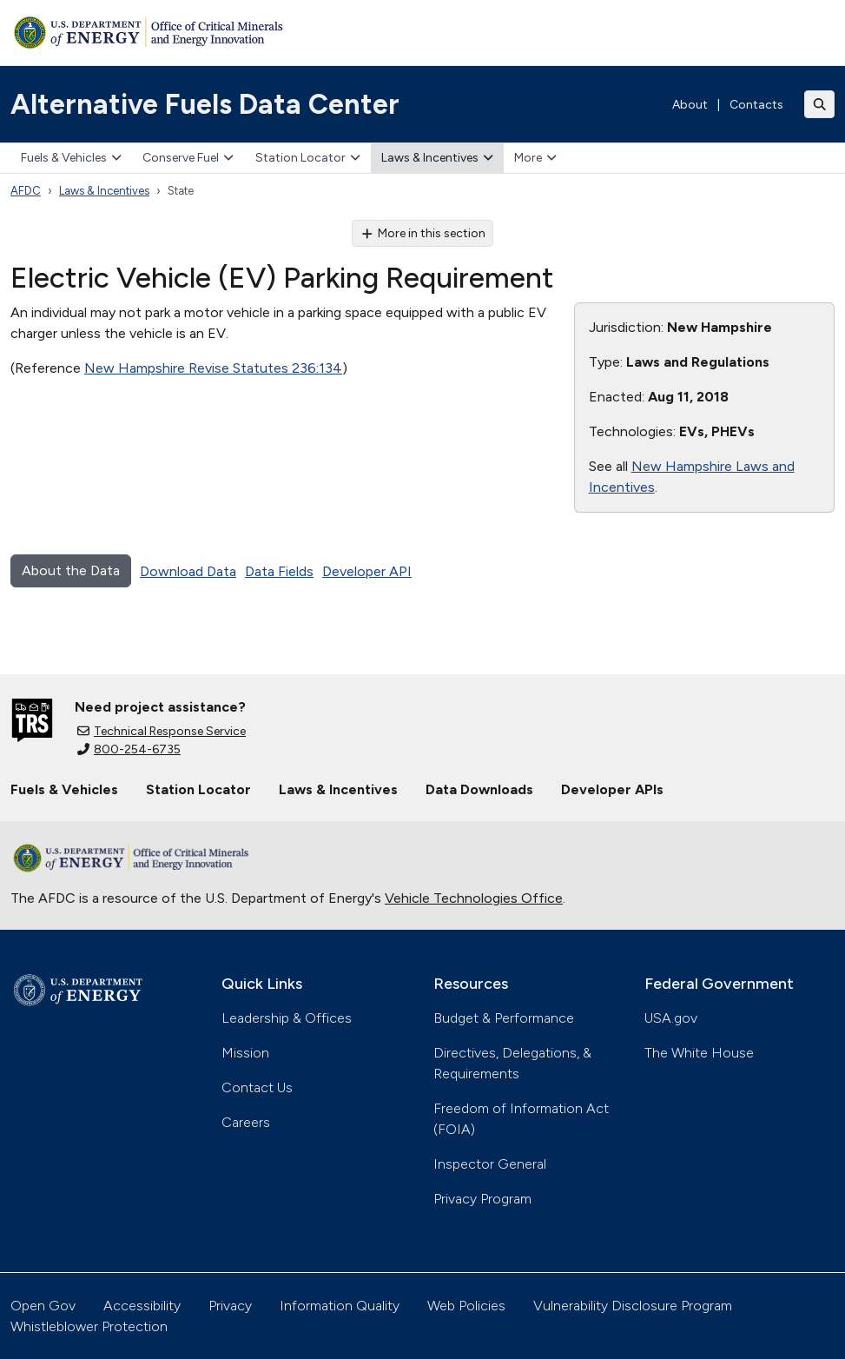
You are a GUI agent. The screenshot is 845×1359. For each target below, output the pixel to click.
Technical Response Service (161, 731)
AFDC (25, 190)
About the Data (71, 570)
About (690, 104)
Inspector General (489, 1164)
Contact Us (257, 1087)
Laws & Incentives (437, 157)
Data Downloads (479, 789)
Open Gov (43, 1305)
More (535, 157)
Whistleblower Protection (89, 1326)
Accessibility (142, 1305)
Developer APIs (612, 789)
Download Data (188, 571)
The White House (699, 1052)
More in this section (422, 233)
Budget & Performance (503, 1018)
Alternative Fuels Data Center (204, 104)
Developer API (367, 571)
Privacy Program (482, 1198)
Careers (245, 1122)
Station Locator (307, 157)
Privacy (230, 1305)
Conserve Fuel (188, 157)
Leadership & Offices (286, 1018)
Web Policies (466, 1305)
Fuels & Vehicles (71, 157)
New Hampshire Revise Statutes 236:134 (213, 368)
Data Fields (279, 571)
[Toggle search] (819, 104)
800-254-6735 (129, 749)
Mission (245, 1052)
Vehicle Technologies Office (474, 898)
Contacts (756, 104)
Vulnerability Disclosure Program (632, 1305)
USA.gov (670, 1018)
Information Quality (339, 1305)
